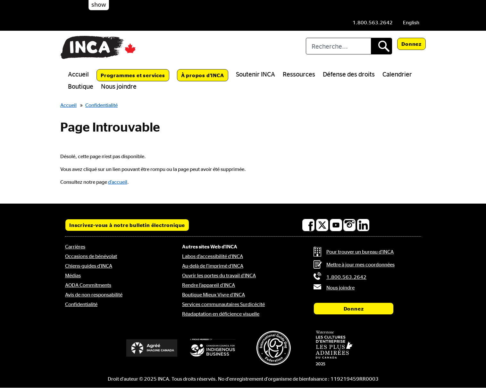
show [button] (98, 4)
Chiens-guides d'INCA (88, 266)
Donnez (411, 44)
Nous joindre (119, 86)
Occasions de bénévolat (91, 256)
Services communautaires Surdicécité (223, 304)
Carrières (75, 246)
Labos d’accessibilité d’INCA (212, 256)
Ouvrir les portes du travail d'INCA (219, 275)
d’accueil (117, 182)
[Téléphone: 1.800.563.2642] (373, 22)
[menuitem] (411, 22)
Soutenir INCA (255, 73)
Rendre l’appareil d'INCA (208, 285)
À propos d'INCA (202, 75)
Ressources (299, 73)
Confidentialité (101, 105)
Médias (73, 275)
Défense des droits (349, 73)
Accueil (78, 73)
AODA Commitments (88, 285)
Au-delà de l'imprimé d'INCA (212, 266)
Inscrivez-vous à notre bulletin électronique (127, 225)
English (411, 22)
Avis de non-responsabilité (93, 294)
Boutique (80, 86)
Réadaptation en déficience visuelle (220, 314)
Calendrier (397, 73)
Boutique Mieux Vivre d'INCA (213, 294)
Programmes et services (133, 75)
